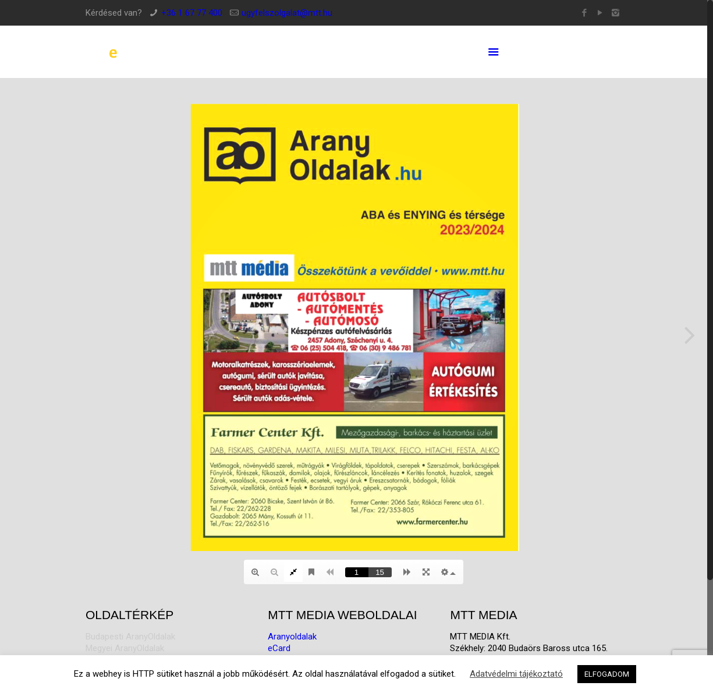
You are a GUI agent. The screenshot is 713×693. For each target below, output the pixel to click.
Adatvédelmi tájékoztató (516, 674)
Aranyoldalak (292, 636)
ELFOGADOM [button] (606, 674)
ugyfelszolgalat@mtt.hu (287, 13)
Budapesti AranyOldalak (130, 636)
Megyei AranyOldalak (125, 648)
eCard (279, 648)
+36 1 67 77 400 (191, 13)
